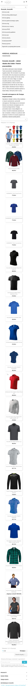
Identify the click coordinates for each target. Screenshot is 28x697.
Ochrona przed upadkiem (8, 32)
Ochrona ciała (5, 12)
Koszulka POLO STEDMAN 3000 (14, 317)
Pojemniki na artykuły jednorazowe (11, 46)
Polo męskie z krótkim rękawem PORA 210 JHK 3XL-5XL (14, 541)
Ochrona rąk (5, 35)
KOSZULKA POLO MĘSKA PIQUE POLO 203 (13, 392)
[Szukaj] (14, 7)
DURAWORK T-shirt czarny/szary (13, 243)
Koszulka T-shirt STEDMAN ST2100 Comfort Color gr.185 (14, 144)
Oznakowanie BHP (7, 41)
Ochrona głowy (6, 18)
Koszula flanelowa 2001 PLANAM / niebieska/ (14, 591)
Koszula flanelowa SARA (13, 168)
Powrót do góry (20, 654)
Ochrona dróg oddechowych (9, 15)
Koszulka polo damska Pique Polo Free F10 (14, 268)
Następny (23, 651)
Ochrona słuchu (6, 38)
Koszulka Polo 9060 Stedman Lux (13, 441)
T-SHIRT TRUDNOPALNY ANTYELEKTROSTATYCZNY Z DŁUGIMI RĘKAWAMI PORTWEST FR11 (13, 641)
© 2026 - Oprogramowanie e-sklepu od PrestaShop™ (13, 685)
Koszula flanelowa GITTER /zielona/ (14, 565)
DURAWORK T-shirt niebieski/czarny (14, 218)
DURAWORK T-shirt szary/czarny (13, 193)
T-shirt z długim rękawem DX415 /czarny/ (14, 492)
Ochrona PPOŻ (6, 29)
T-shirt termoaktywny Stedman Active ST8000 (14, 616)
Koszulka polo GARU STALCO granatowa (14, 367)
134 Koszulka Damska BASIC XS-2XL (14, 342)
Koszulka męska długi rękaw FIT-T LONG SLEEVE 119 (14, 417)
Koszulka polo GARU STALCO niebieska (14, 516)
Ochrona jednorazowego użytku (10, 20)
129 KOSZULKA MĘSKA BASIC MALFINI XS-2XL (14, 293)
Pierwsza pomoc (6, 43)
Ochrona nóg (5, 23)
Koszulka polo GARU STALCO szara (14, 466)
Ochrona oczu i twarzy (8, 26)
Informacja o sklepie (7, 683)
